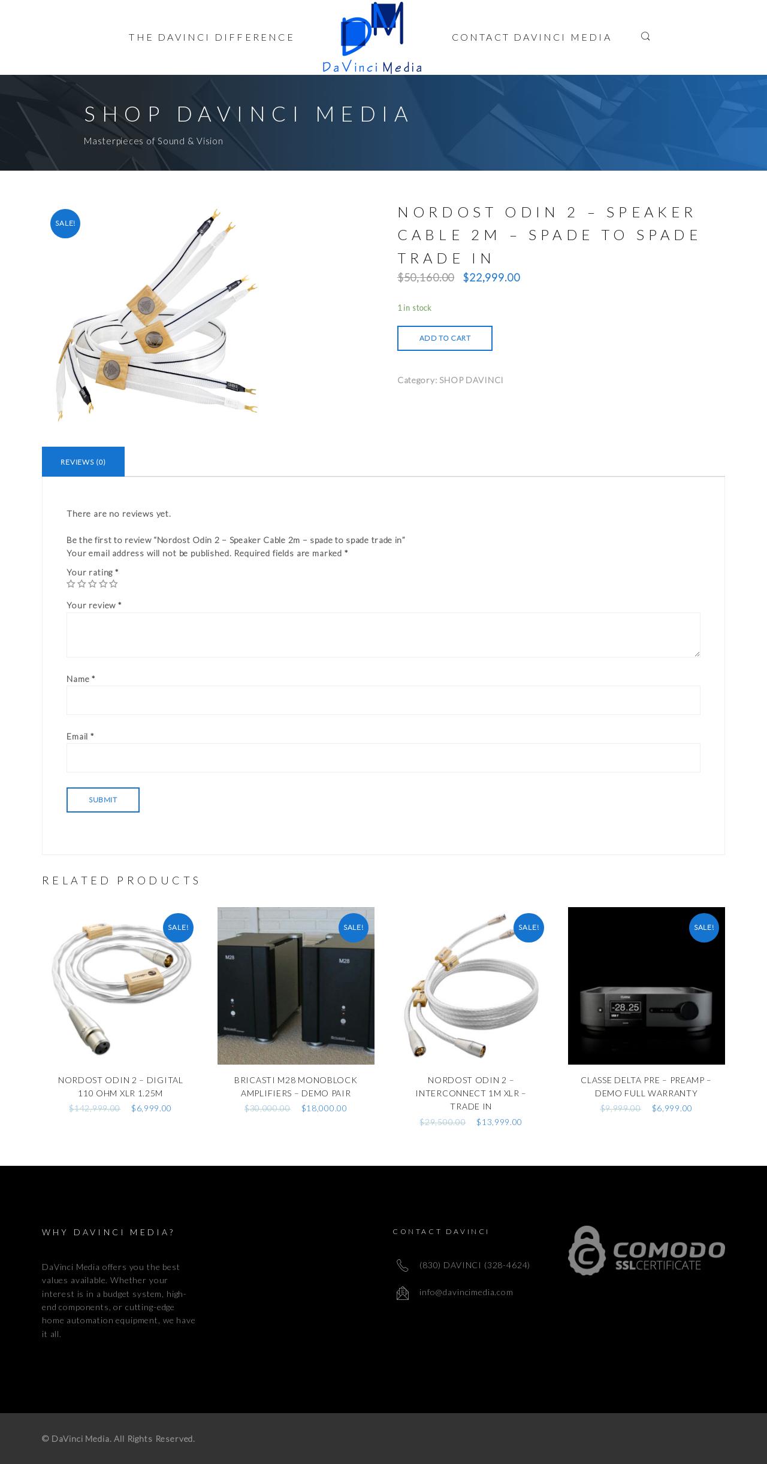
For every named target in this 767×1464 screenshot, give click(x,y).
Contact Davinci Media (532, 37)
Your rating (93, 572)
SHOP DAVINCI (471, 380)
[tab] (83, 462)
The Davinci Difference (211, 37)
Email (81, 736)
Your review (94, 605)
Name (81, 679)
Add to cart (445, 338)
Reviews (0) (83, 461)
